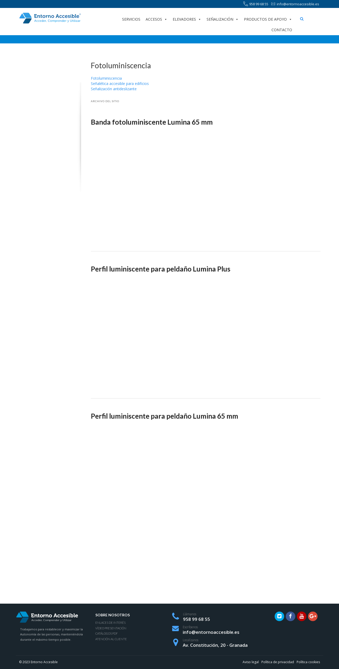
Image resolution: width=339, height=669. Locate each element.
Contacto (281, 29)
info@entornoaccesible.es (295, 4)
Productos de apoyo (268, 19)
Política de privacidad (277, 662)
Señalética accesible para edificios (120, 83)
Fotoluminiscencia (106, 78)
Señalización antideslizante (114, 88)
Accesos (156, 19)
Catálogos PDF (106, 633)
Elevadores (187, 19)
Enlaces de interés (110, 622)
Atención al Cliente (111, 639)
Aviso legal (251, 662)
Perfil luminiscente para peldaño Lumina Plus (160, 269)
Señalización (223, 19)
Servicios (131, 19)
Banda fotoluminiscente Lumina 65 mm (152, 122)
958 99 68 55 (255, 4)
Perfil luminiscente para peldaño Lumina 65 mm (164, 416)
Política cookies (308, 662)
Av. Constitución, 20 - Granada (215, 645)
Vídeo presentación (110, 628)
